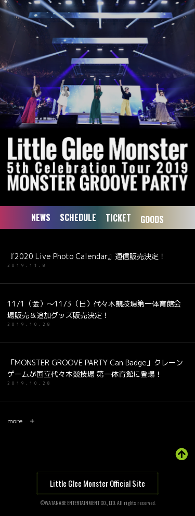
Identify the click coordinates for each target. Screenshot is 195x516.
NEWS (40, 217)
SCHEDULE (78, 217)
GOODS (152, 220)
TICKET (118, 218)
